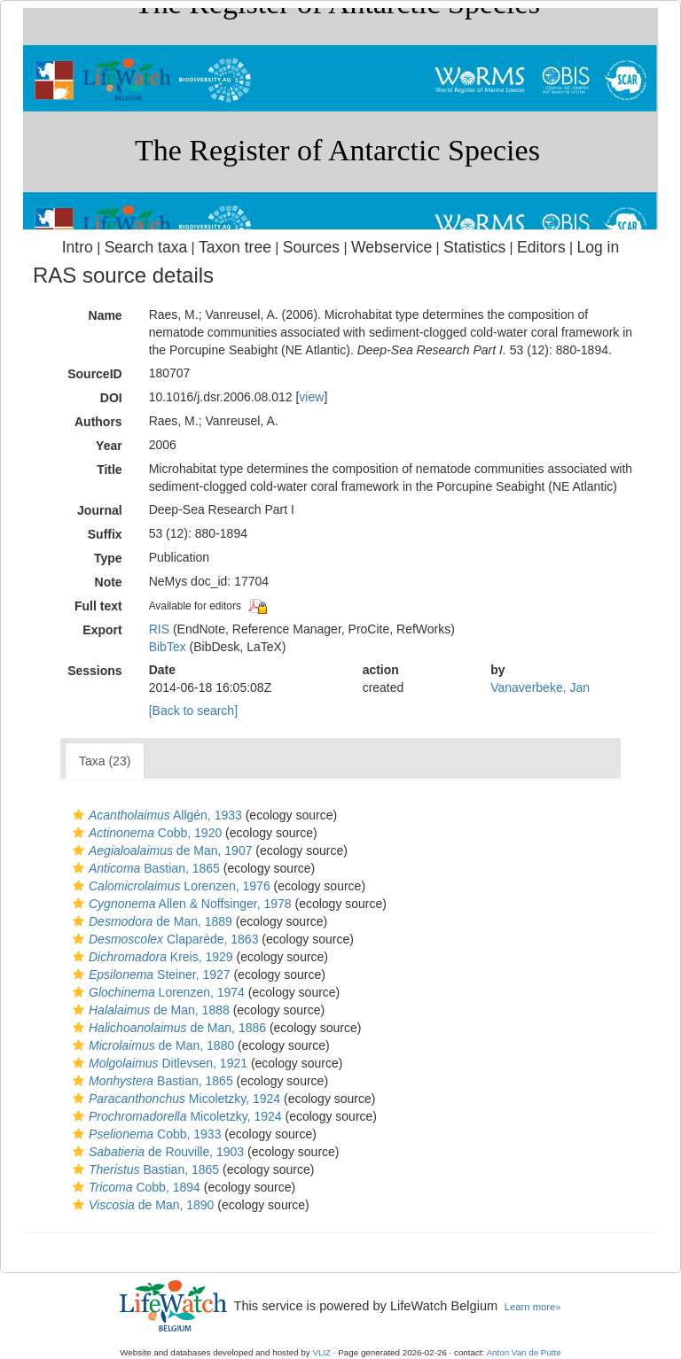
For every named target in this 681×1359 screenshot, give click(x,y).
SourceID (94, 374)
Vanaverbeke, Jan (540, 687)
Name (105, 315)
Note (108, 582)
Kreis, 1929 (150, 957)
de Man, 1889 (150, 921)
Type (108, 558)
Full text (98, 606)
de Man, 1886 (167, 1028)
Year (109, 446)
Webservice (391, 247)
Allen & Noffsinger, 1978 (180, 904)
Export (101, 630)
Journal (99, 510)
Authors (98, 422)
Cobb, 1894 (134, 1187)
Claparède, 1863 (163, 939)
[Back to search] (193, 710)
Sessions (94, 671)
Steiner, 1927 (149, 974)
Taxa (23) (104, 761)
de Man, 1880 (151, 1045)
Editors (541, 247)
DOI (111, 398)
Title (109, 469)
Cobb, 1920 (145, 833)
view (311, 397)
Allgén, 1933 (155, 815)
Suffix (105, 534)
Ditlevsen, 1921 (157, 1063)
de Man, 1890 (141, 1205)
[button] (78, 815)
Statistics (474, 247)
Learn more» (533, 1306)
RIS (159, 629)
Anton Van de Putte (524, 1352)
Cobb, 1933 (144, 1134)
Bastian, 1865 (144, 868)
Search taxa (146, 247)
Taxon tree (235, 247)
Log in (597, 247)
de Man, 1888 (149, 1010)
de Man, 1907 (160, 850)
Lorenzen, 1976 (169, 886)
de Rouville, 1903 (156, 1152)
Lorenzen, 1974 (156, 992)
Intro (77, 247)
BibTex (167, 647)
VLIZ (321, 1352)
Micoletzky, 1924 (174, 1098)
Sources (311, 247)
